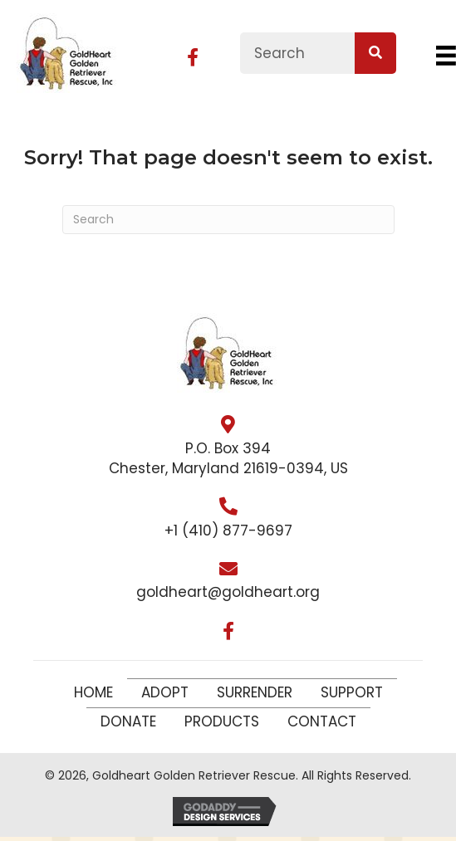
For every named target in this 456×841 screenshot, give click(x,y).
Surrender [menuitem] (254, 692)
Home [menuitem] (93, 692)
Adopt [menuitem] (165, 692)
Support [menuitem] (352, 692)
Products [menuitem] (221, 721)
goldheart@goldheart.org (228, 592)
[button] (193, 57)
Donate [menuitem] (128, 721)
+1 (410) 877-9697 (228, 530)
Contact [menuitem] (321, 721)
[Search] (228, 219)
